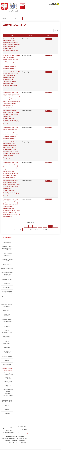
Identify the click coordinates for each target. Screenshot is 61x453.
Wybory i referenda (7, 356)
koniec (45, 229)
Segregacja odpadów (8, 377)
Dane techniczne (7, 364)
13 (15, 229)
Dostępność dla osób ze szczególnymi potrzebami (7, 274)
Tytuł (12, 35)
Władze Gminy (6, 287)
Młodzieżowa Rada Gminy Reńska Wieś (7, 292)
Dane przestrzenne (7, 279)
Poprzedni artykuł (16, 226)
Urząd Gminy (7, 326)
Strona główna (7, 242)
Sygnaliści (7, 413)
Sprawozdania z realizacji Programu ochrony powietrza (8, 395)
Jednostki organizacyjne (6, 342)
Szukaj (17, 18)
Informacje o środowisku (8, 386)
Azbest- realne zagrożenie (8, 382)
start (6, 226)
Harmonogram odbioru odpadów (8, 373)
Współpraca (7, 347)
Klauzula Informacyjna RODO (7, 260)
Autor (30, 35)
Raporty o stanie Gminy (7, 268)
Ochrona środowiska (7, 368)
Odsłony (49, 35)
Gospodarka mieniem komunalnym (6, 305)
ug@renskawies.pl (23, 433)
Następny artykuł (34, 229)
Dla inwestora (6, 310)
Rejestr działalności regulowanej (8, 390)
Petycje (7, 409)
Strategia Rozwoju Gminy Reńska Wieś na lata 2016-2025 (7, 248)
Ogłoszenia (7, 283)
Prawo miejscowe (6, 297)
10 (44, 226)
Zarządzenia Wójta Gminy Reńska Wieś (7, 401)
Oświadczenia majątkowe (6, 337)
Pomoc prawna (7, 264)
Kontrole (7, 360)
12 (55, 226)
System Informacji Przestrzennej (7, 254)
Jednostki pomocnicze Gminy (7, 331)
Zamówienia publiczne (7, 315)
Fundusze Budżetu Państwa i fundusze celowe (7, 321)
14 (20, 229)
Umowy (7, 405)
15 (25, 229)
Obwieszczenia (8, 370)
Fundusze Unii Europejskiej (7, 351)
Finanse (7, 300)
